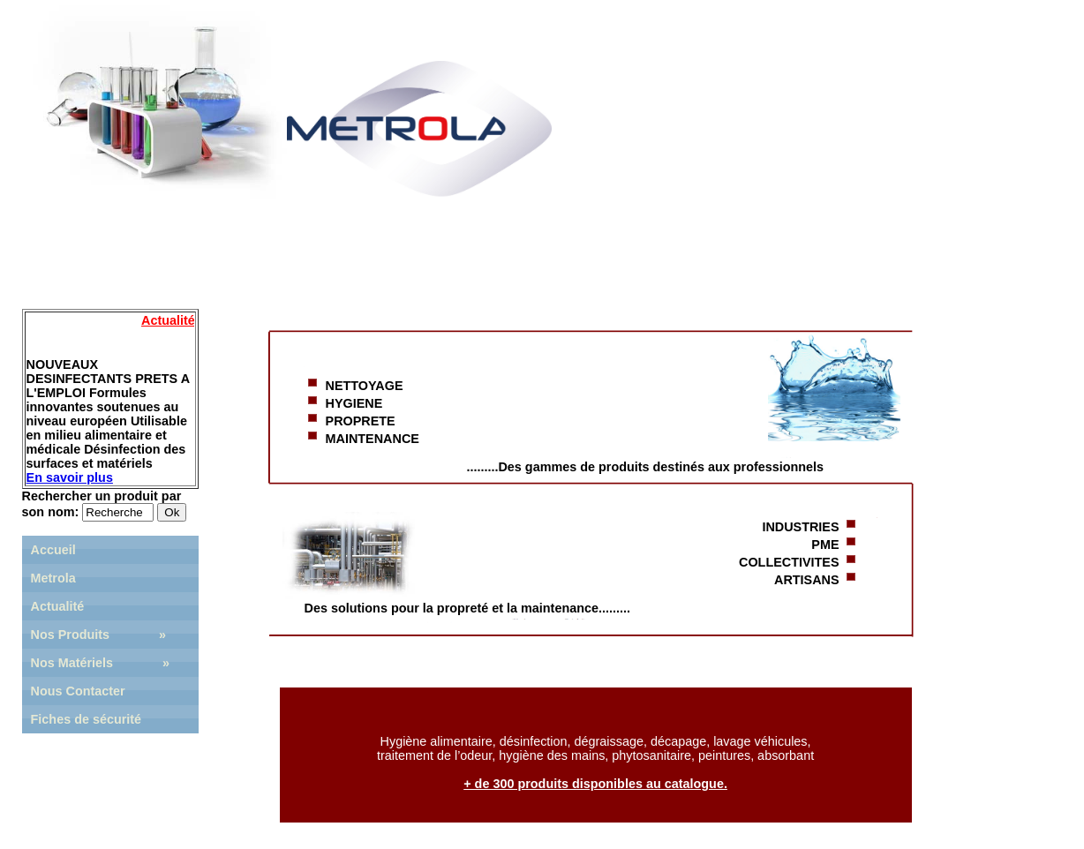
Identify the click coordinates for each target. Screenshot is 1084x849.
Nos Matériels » (100, 663)
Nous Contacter (78, 691)
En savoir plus (69, 477)
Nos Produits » (99, 634)
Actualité (58, 606)
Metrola (53, 578)
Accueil (53, 550)
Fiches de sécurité (86, 719)
